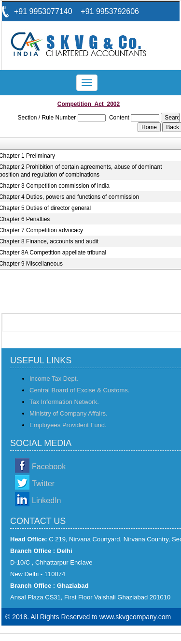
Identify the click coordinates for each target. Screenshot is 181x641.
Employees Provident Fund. (68, 425)
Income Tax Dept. (53, 378)
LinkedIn (46, 500)
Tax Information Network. (64, 401)
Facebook (49, 466)
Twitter (43, 483)
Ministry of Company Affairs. (68, 413)
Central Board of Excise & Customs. (79, 390)
